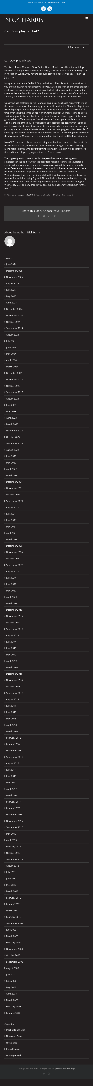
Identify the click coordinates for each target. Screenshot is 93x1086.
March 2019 (12, 667)
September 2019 (14, 629)
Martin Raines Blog (15, 1029)
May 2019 (11, 654)
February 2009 (13, 942)
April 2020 (11, 596)
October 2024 (13, 321)
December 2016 (14, 814)
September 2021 (14, 501)
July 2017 (11, 769)
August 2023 (12, 398)
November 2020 (14, 552)
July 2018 (11, 705)
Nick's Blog (55, 195)
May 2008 (11, 987)
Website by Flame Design (65, 1068)
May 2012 (11, 884)
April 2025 (11, 302)
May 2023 (11, 411)
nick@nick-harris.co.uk (56, 2)
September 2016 (14, 827)
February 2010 (13, 916)
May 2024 (11, 353)
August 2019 (12, 635)
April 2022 (11, 468)
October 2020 (13, 558)
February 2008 (13, 1006)
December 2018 (14, 673)
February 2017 (13, 801)
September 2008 (14, 961)
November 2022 (14, 430)
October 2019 (13, 622)
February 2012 (13, 897)
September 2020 (14, 565)
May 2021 (11, 526)
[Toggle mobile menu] (87, 18)
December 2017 (14, 750)
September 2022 (14, 443)
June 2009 (11, 929)
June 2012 (11, 878)
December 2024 (14, 309)
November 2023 (14, 379)
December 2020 (14, 545)
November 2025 (14, 277)
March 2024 (12, 366)
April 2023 (11, 417)
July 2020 (11, 577)
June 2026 (11, 264)
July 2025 (11, 289)
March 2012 (12, 891)
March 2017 (12, 795)
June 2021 (11, 520)
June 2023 (11, 404)
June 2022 (11, 456)
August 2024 (12, 334)
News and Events (43, 195)
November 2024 (14, 315)
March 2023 (12, 424)
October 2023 (13, 385)
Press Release (13, 1048)
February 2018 (13, 737)
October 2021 (13, 494)
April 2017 (11, 788)
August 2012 (12, 865)
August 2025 (12, 283)
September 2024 (14, 328)
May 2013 (11, 833)
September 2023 (14, 392)
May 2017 (11, 782)
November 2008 (14, 948)
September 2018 (14, 692)
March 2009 (12, 936)
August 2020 (12, 571)
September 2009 (14, 923)
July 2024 (11, 340)
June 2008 (11, 980)
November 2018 (14, 680)
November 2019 (14, 616)
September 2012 (14, 859)
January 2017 (13, 808)
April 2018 (11, 724)
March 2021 (12, 539)
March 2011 (12, 910)
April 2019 (11, 660)
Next (84, 47)
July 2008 (11, 974)
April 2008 (11, 993)
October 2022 (13, 437)
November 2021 (14, 488)
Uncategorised (13, 1055)
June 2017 (11, 776)
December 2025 (14, 270)
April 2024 (11, 360)
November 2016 (14, 820)
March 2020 (12, 603)
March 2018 (12, 731)
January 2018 (13, 744)
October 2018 (13, 686)
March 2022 (12, 475)
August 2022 (12, 449)
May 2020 (11, 590)
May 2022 (11, 462)
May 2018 (11, 718)
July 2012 (11, 872)
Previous (74, 47)
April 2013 (11, 840)
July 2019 (11, 641)
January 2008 (13, 1012)
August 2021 (12, 507)
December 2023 (14, 373)
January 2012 (13, 904)
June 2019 (11, 648)
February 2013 (13, 846)
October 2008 (13, 955)
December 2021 (14, 481)
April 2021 (11, 532)
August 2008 (12, 968)
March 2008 (12, 1000)
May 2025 (11, 296)
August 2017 (12, 763)
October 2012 (13, 852)
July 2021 (11, 513)
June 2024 (11, 347)
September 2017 (14, 756)
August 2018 (12, 699)
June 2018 (11, 712)
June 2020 (11, 584)
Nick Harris (11, 195)
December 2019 (14, 609)
